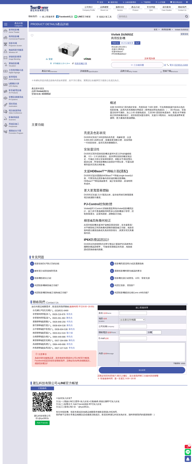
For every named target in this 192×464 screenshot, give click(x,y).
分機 (150, 332)
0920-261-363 (58, 318)
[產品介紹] (135, 8)
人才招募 (160, 2)
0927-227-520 (61, 348)
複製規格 (184, 34)
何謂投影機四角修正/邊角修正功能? (51, 292)
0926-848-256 (59, 322)
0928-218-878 (58, 314)
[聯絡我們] (182, 8)
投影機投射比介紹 (43, 278)
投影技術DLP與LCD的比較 (47, 263)
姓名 (101, 313)
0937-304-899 (61, 340)
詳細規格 (89, 71)
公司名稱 (103, 326)
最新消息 (113, 2)
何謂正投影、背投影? (124, 285)
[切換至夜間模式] (186, 2)
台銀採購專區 (129, 2)
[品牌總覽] (104, 8)
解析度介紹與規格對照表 (46, 271)
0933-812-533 (59, 333)
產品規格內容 (52, 80)
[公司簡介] (89, 8)
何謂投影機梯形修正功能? (47, 285)
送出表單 (142, 370)
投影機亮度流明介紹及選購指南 (129, 263)
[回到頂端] (188, 459)
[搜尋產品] (153, 16)
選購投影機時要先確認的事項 (128, 271)
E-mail (102, 338)
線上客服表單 (48, 17)
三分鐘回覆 (137, 65)
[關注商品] (188, 446)
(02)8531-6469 (181, 65)
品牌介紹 (128, 71)
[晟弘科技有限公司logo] (39, 11)
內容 (101, 353)
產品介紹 (49, 71)
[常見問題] (151, 8)
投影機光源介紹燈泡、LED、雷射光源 (132, 278)
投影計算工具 (104, 17)
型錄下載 (169, 71)
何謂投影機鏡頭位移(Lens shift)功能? (131, 292)
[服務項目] (120, 8)
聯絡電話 (103, 332)
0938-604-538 (59, 325)
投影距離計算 (79, 63)
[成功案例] (166, 8)
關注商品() (176, 2)
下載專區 (146, 2)
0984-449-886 (59, 337)
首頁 (100, 2)
